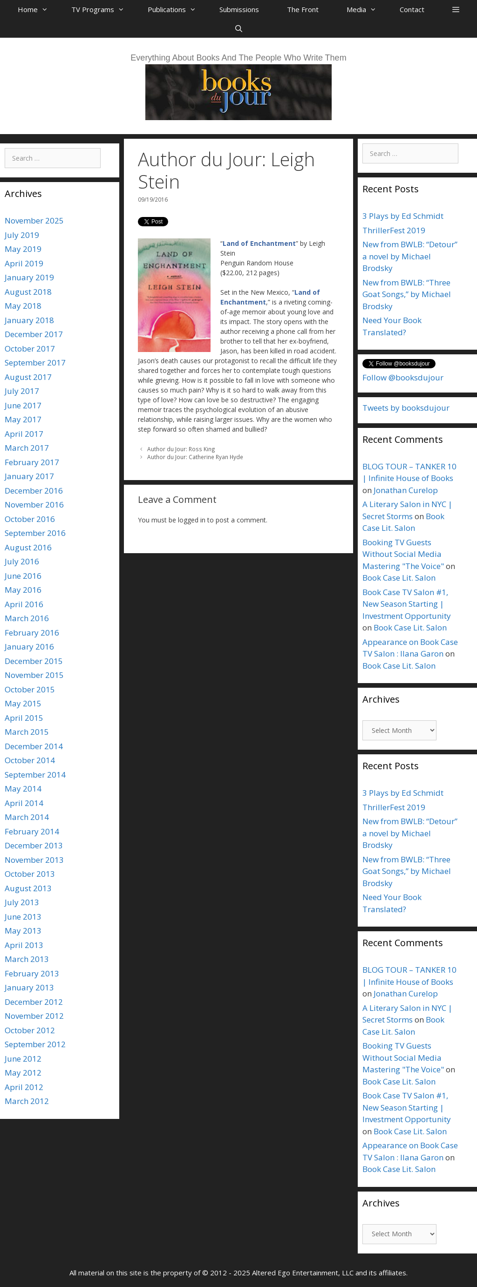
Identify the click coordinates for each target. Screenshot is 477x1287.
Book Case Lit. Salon (399, 577)
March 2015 (27, 731)
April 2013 (24, 945)
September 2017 (35, 362)
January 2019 (29, 277)
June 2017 (23, 405)
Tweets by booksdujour (406, 407)
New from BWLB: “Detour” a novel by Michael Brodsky (409, 256)
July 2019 (22, 235)
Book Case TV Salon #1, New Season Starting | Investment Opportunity (406, 604)
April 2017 (24, 433)
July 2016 (22, 561)
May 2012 (23, 1072)
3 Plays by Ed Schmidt (402, 215)
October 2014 (30, 760)
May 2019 (23, 249)
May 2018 (23, 305)
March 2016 (27, 618)
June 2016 (23, 575)
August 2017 (28, 377)
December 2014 (34, 746)
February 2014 (32, 831)
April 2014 (24, 803)
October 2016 (30, 519)
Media (366, 9)
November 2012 (34, 1015)
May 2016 (23, 589)
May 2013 (23, 930)
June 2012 (23, 1058)
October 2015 (30, 689)
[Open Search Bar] (238, 28)
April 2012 (24, 1087)
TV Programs (102, 9)
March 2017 (27, 447)
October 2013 (30, 873)
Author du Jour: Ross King (181, 449)
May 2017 (23, 419)
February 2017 (32, 462)
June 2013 (23, 916)
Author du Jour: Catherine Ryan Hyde (195, 457)
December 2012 (34, 1001)
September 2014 (35, 774)
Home (37, 9)
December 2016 (34, 490)
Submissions (239, 9)
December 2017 (34, 334)
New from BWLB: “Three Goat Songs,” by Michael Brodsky (406, 294)
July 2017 (22, 391)
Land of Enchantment (259, 243)
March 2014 (27, 817)
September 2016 (35, 533)
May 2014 (23, 788)
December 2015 (34, 661)
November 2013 (34, 859)
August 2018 (28, 291)
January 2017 (29, 476)
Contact (412, 9)
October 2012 (30, 1030)
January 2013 (29, 987)
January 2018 (29, 320)
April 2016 (24, 604)
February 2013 (32, 973)
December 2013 (34, 845)
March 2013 (27, 959)
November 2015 (34, 675)
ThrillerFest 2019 (393, 230)
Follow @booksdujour (402, 377)
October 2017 (30, 348)
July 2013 (22, 902)
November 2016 (34, 504)
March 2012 (27, 1101)
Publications (176, 9)
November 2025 (34, 220)
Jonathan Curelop (406, 490)
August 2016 (28, 547)
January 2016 (29, 646)
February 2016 (32, 632)
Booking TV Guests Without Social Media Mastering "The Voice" (403, 554)
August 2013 (28, 888)
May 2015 (23, 703)
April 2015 (24, 717)
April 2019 (24, 263)
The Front (303, 9)
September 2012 (35, 1044)
